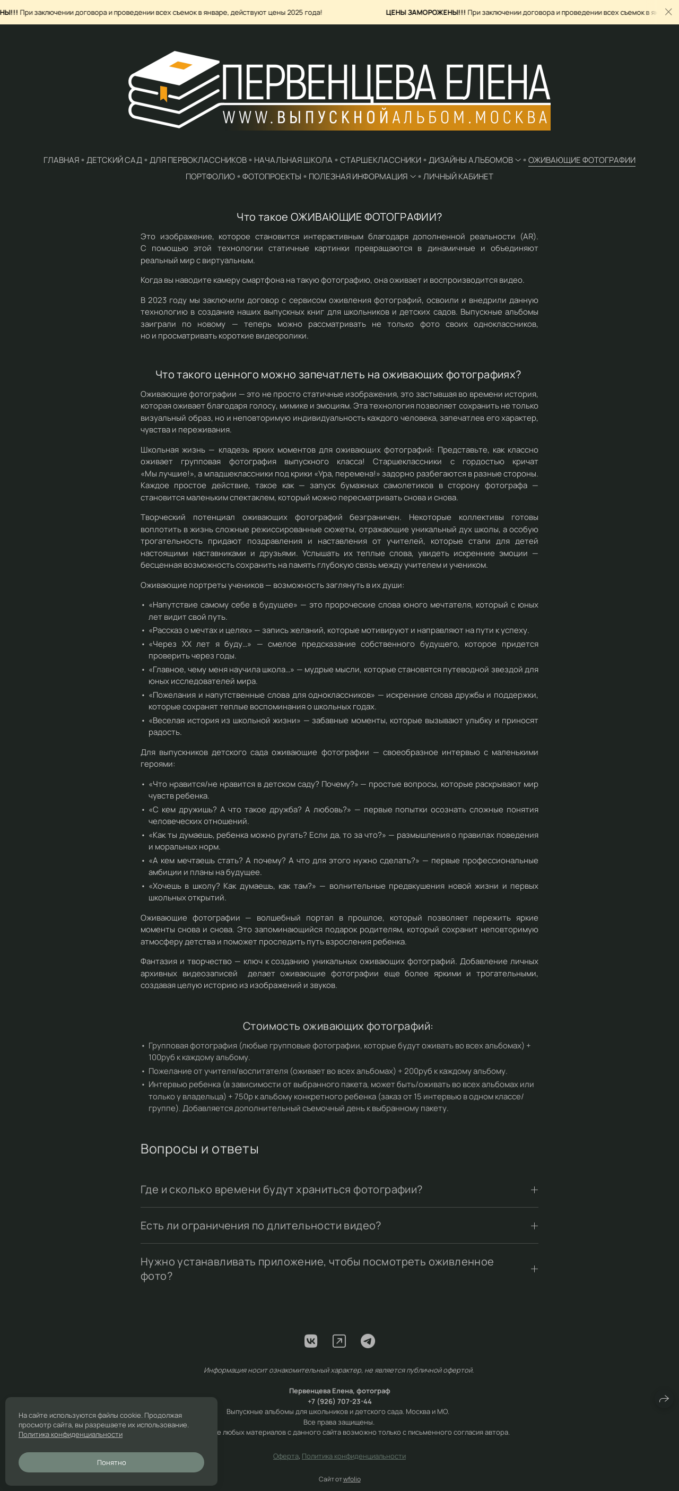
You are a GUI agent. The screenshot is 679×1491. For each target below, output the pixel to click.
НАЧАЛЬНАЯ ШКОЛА (293, 160)
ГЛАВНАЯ (61, 160)
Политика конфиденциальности (354, 1465)
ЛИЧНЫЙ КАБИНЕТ (458, 176)
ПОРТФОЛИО (210, 176)
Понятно (111, 1462)
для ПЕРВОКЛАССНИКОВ (198, 160)
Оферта (286, 1465)
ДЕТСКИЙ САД (114, 160)
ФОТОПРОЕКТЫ (271, 176)
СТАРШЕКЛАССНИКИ (380, 160)
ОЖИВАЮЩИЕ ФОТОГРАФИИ (582, 160)
